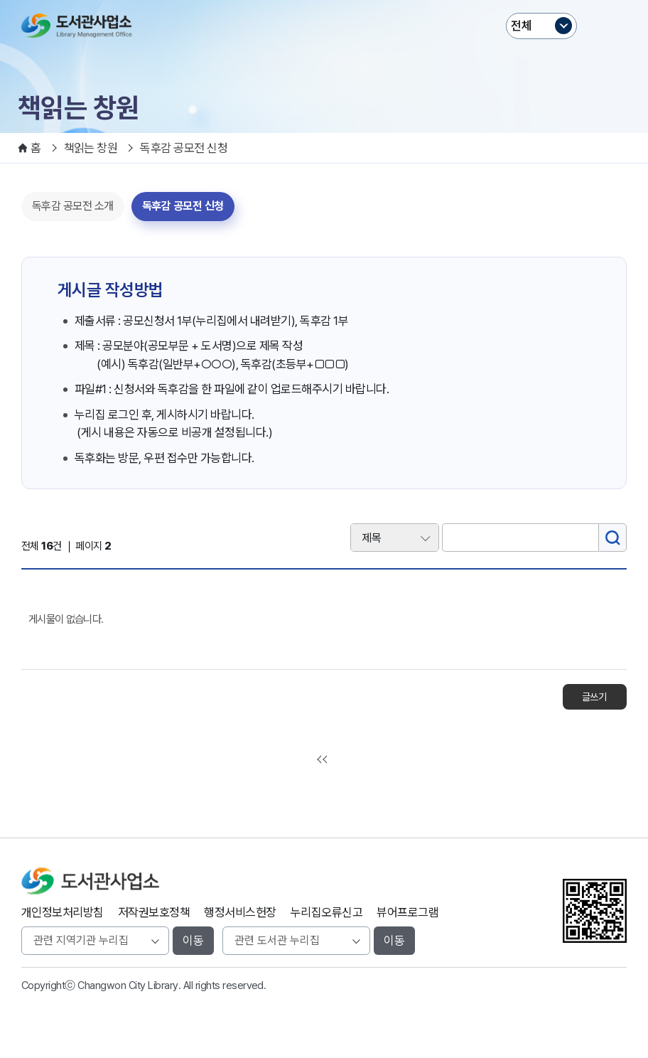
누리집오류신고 (326, 912)
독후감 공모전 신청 (183, 206)
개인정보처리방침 (62, 912)
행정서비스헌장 (240, 912)
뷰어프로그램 (407, 912)
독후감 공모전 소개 (73, 206)
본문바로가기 (324, 0)
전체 (521, 25)
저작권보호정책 (154, 912)
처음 (324, 759)
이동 (193, 941)
